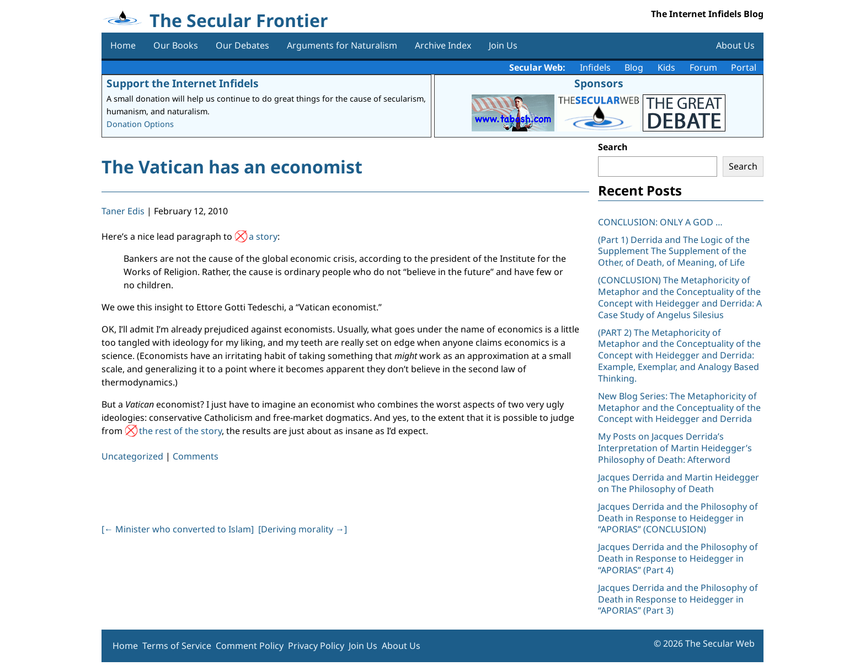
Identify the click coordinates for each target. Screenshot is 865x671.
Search (613, 147)
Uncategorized (132, 456)
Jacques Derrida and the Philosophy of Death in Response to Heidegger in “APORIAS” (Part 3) (678, 599)
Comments (195, 456)
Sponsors (598, 83)
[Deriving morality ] (302, 529)
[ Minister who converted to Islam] (178, 529)
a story (263, 236)
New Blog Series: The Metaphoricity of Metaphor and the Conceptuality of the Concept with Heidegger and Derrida (679, 407)
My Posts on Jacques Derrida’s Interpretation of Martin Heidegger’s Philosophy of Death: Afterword (675, 448)
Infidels (595, 67)
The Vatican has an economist (232, 166)
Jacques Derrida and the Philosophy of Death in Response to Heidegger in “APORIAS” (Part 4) (678, 558)
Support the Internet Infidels (182, 83)
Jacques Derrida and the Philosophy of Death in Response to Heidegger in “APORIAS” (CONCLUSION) (678, 518)
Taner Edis (123, 211)
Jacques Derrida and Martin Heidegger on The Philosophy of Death (678, 483)
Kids (666, 67)
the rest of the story (180, 431)
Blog (633, 67)
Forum (703, 67)
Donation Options (140, 124)
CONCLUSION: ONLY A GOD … (660, 222)
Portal (743, 67)
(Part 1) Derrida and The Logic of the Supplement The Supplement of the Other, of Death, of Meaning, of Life (674, 251)
